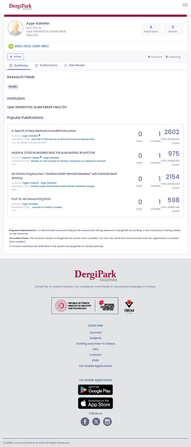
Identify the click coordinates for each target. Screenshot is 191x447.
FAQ (95, 349)
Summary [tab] (18, 65)
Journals (95, 332)
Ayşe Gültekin (31, 135)
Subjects (95, 338)
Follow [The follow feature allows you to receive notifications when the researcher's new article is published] (17, 56)
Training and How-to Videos (95, 343)
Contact (95, 355)
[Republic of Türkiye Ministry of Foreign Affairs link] (95, 305)
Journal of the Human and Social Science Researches (62, 139)
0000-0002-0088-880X (31, 46)
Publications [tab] (46, 65)
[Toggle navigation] (185, 4)
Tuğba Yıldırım (31, 182)
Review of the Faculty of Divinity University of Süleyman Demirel (68, 160)
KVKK (95, 360)
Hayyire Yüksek (32, 157)
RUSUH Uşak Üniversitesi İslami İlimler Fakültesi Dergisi (62, 186)
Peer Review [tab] (75, 65)
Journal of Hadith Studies (47, 207)
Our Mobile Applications (95, 366)
